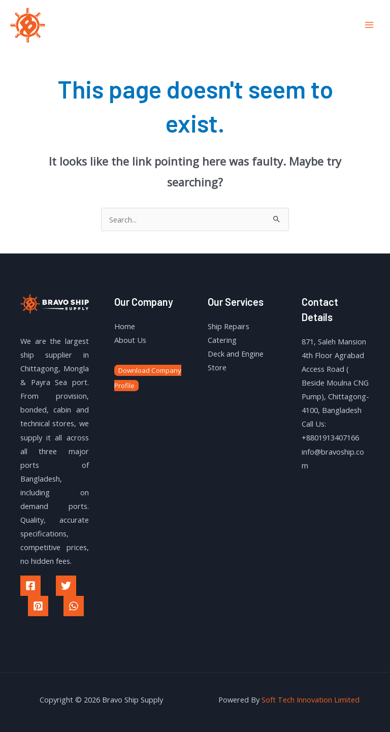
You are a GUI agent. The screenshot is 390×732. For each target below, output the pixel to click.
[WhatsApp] (73, 606)
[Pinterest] (38, 606)
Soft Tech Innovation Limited (311, 699)
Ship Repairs (228, 326)
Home (124, 326)
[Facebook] (30, 586)
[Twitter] (66, 586)
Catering (222, 340)
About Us (130, 340)
